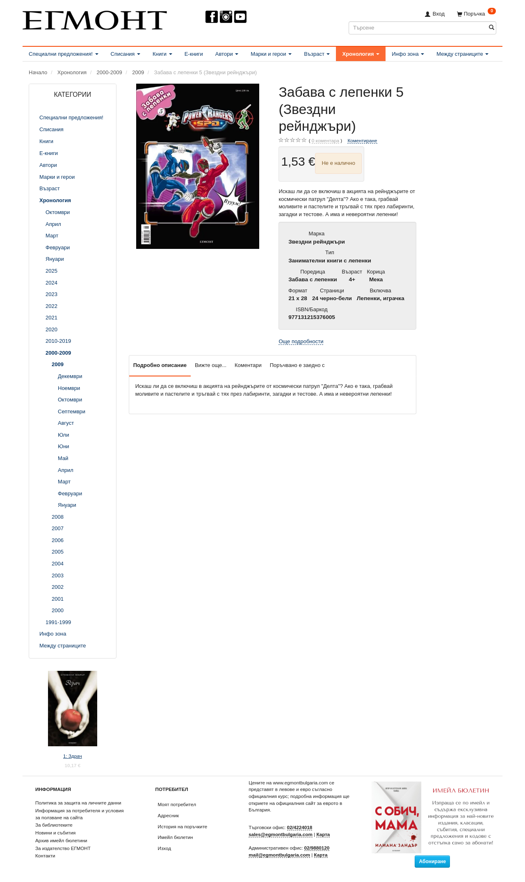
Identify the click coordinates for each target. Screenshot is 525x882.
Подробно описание (160, 365)
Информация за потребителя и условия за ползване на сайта (79, 814)
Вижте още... (210, 365)
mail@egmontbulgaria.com (279, 854)
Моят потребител (177, 804)
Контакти (45, 855)
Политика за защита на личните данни (78, 802)
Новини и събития (55, 832)
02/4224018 (300, 827)
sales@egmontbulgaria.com (281, 834)
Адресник (168, 815)
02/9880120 (317, 847)
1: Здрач (72, 756)
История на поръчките (183, 826)
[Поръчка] (476, 14)
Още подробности (300, 341)
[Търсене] (491, 28)
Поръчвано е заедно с (297, 365)
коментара (325, 141)
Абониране (432, 861)
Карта (323, 834)
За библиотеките (54, 824)
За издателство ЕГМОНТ (63, 848)
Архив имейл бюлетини (61, 840)
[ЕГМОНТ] (95, 18)
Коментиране (362, 140)
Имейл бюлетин (175, 837)
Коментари (248, 365)
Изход (164, 848)
